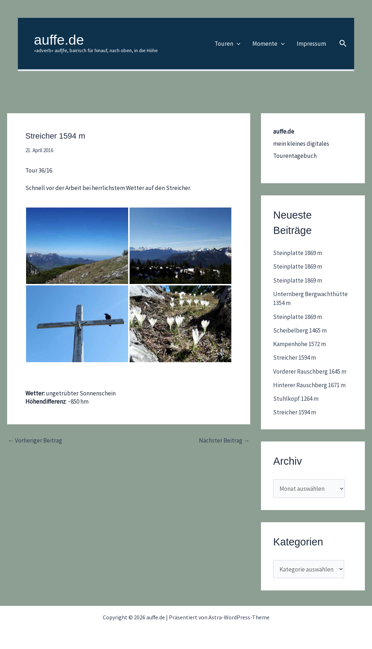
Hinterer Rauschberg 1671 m (309, 385)
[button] (343, 43)
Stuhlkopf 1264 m (295, 399)
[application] (236, 44)
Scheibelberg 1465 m (300, 330)
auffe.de (59, 40)
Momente (268, 44)
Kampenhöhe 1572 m (299, 344)
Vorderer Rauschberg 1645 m (309, 371)
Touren (227, 44)
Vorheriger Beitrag (35, 441)
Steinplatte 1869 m (297, 253)
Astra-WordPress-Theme (239, 617)
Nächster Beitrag (224, 441)
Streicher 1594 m (294, 357)
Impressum (311, 44)
